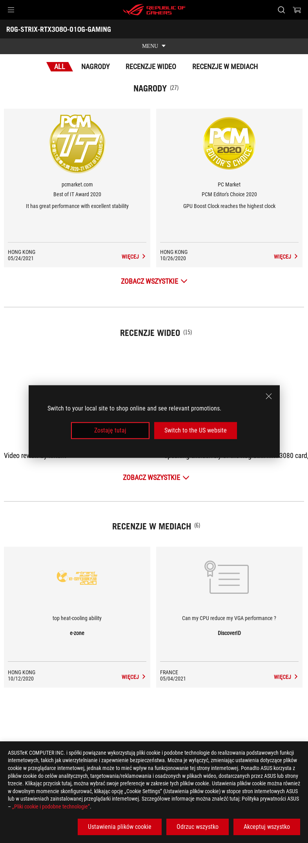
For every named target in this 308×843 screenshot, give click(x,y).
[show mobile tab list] (154, 46)
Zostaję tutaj (110, 430)
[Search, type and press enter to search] (281, 10)
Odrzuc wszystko (198, 826)
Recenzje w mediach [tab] (225, 66)
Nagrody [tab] (95, 66)
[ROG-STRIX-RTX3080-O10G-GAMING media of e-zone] (141, 677)
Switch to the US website (195, 430)
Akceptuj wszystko (267, 826)
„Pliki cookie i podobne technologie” (51, 806)
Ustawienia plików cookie (119, 826)
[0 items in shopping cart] (297, 10)
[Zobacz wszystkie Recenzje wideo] (156, 477)
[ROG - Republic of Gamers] (154, 10)
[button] (11, 10)
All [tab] (59, 66)
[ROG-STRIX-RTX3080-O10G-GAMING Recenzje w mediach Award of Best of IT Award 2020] (141, 256)
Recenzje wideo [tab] (151, 66)
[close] (268, 396)
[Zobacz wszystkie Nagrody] (154, 281)
